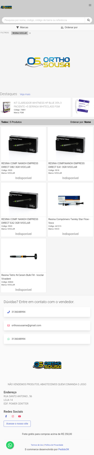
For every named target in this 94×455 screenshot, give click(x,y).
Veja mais (25, 94)
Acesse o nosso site (17, 423)
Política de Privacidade (53, 445)
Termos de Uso (37, 445)
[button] (90, 5)
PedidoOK (63, 449)
